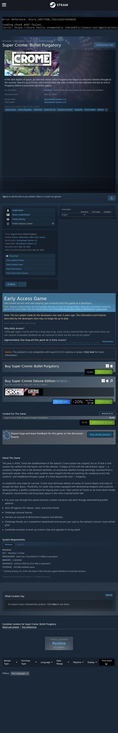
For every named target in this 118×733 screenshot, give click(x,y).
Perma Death (90, 112)
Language (45, 668)
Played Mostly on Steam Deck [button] (98, 680)
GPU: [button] (38, 684)
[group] (59, 682)
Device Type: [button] (51, 684)
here (54, 606)
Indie (31, 239)
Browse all (107, 415)
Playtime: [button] (75, 680)
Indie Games (19, 43)
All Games (6, 43)
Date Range (60, 668)
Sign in (5, 198)
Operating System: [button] (11, 684)
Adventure (23, 239)
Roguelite (78, 112)
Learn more (101, 311)
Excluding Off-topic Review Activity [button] (50, 680)
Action (15, 239)
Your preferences (29, 629)
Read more (108, 343)
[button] (104, 373)
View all (109, 597)
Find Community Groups (17, 275)
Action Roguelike (25, 112)
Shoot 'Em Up (49, 112)
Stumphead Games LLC (55, 101)
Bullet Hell (38, 112)
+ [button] (106, 112)
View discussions (13, 271)
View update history (15, 262)
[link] (83, 403)
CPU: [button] (27, 684)
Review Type (7, 668)
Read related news (14, 266)
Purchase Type (25, 668)
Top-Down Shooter (65, 112)
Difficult (100, 112)
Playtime (77, 668)
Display (91, 668)
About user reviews (10, 629)
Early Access (11, 112)
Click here (89, 354)
